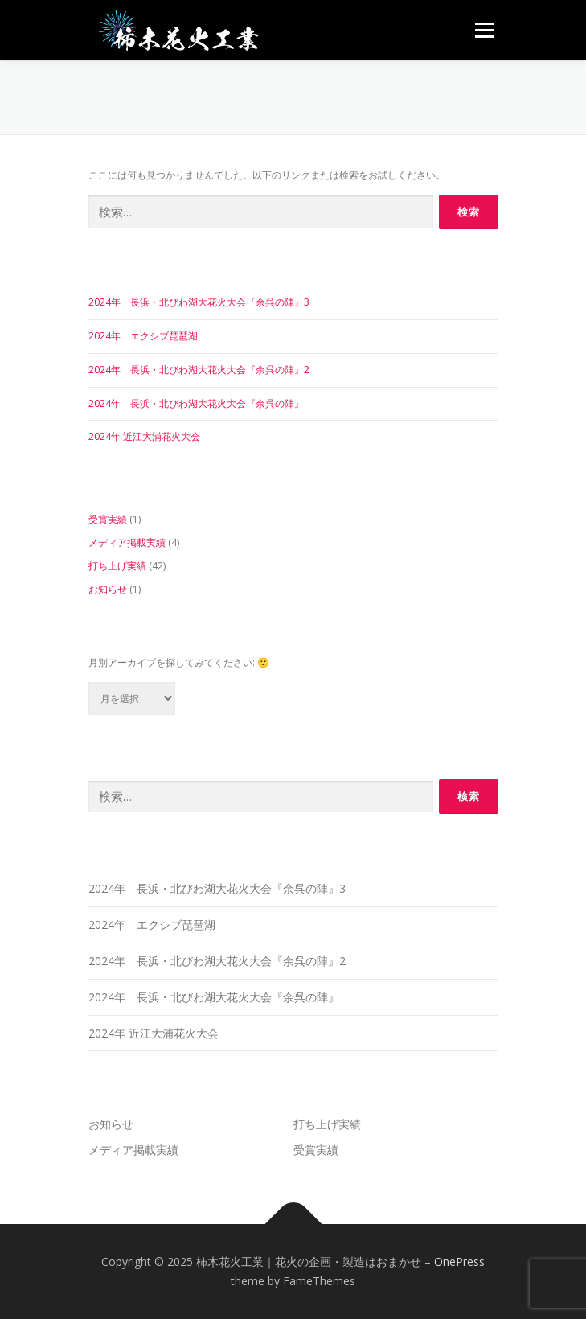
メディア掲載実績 (127, 542)
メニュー (484, 30)
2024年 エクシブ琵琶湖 (143, 336)
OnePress (459, 1261)
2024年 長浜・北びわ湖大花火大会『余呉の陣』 (196, 403)
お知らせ (107, 589)
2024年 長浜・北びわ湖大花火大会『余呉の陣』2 (198, 369)
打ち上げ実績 (117, 566)
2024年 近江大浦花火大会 (144, 436)
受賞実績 (107, 519)
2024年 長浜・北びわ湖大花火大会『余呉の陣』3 (198, 302)
